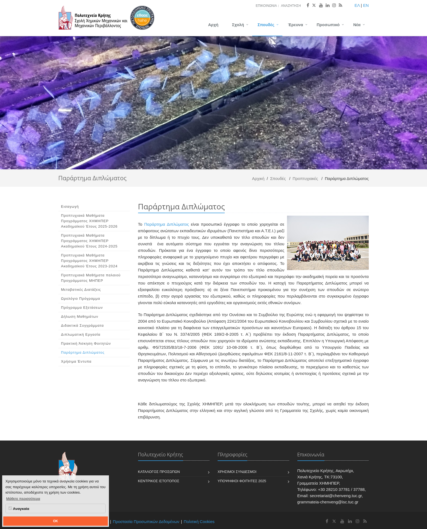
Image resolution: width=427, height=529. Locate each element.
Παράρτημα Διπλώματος (83, 352)
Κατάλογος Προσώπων (159, 472)
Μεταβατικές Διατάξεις (81, 290)
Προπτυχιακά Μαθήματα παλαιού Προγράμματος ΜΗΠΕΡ (91, 278)
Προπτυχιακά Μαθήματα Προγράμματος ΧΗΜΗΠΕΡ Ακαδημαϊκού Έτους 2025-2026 (89, 220)
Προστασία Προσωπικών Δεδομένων (146, 521)
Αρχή (213, 24)
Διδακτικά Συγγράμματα (82, 325)
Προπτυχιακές (305, 178)
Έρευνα (295, 24)
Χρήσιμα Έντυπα (76, 361)
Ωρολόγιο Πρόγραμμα (80, 298)
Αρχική (258, 178)
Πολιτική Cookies (199, 521)
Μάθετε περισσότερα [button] (23, 499)
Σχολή (238, 24)
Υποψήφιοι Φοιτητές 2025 (242, 481)
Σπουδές (266, 24)
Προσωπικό (328, 24)
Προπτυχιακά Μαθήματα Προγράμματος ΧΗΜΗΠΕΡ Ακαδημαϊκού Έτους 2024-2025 (89, 240)
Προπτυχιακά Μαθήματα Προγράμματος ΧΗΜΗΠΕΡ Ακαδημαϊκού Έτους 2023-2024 (89, 260)
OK (55, 521)
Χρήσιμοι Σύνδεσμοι (237, 472)
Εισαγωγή (70, 206)
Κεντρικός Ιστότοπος (158, 481)
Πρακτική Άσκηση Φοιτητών (86, 343)
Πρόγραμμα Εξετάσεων (82, 307)
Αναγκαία (18, 508)
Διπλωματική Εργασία (80, 334)
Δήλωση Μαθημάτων (79, 316)
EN (366, 5)
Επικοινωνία (266, 6)
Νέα (357, 24)
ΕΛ (357, 5)
